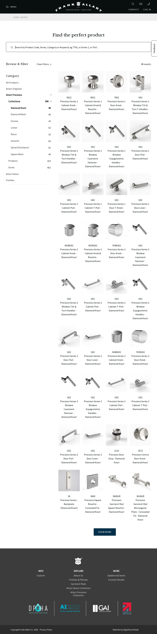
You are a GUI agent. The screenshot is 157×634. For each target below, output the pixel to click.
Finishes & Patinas (78, 579)
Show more (104, 531)
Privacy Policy (46, 629)
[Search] (78, 47)
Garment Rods (78, 583)
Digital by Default (130, 629)
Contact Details (116, 579)
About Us (78, 575)
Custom (41, 575)
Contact (134, 9)
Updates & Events (116, 575)
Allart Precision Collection (78, 594)
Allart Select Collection (78, 588)
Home (16, 17)
